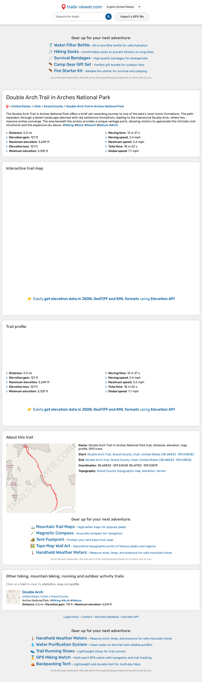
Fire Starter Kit (68, 70)
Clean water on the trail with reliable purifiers (121, 645)
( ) (140, 454)
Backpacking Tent (53, 663)
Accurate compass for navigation (100, 533)
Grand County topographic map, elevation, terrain (131, 471)
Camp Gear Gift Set (72, 64)
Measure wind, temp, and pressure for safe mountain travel (131, 553)
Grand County (59, 596)
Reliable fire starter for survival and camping (116, 71)
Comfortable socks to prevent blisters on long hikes (118, 52)
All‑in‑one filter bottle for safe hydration (120, 45)
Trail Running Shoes (55, 650)
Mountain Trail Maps (55, 526)
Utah (45, 596)
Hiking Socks (66, 51)
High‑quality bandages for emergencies (121, 58)
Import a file (132, 16)
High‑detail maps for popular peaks (102, 527)
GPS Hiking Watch (53, 657)
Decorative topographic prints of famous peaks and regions (114, 546)
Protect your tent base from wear (90, 540)
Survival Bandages (72, 57)
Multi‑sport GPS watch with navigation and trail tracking (113, 657)
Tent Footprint (50, 539)
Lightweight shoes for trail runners (102, 651)
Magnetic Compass (55, 532)
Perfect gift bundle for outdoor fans (119, 65)
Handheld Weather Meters (61, 552)
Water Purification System (61, 644)
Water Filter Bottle (72, 44)
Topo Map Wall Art (53, 545)
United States (30, 596)
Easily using (104, 298)
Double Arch (32, 592)
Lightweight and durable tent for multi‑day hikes (107, 664)
